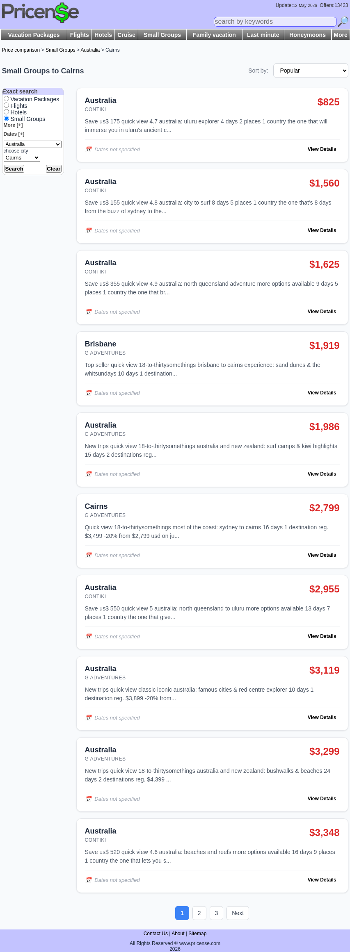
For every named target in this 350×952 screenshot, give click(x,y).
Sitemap (197, 933)
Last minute (263, 35)
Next (238, 913)
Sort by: (258, 70)
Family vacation (214, 35)
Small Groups (162, 35)
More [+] (13, 125)
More (340, 35)
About (178, 933)
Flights (79, 35)
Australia (90, 50)
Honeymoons (307, 35)
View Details (322, 149)
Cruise (126, 35)
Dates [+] (14, 134)
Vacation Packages (33, 35)
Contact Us (156, 933)
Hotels (103, 35)
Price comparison (21, 50)
